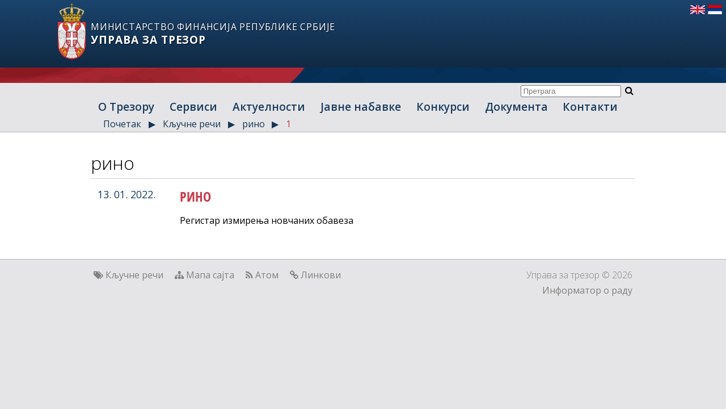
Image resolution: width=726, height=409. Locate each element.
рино (253, 124)
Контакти (590, 106)
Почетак (122, 124)
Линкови (321, 275)
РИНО (195, 196)
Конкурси (443, 106)
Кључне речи (192, 124)
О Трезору (126, 106)
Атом (266, 275)
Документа (516, 106)
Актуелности (269, 106)
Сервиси (193, 106)
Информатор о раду (587, 290)
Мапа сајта (210, 275)
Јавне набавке (360, 106)
